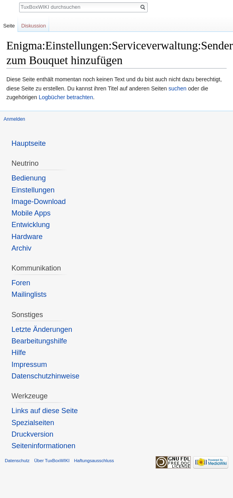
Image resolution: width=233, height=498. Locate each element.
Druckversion (32, 434)
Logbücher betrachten (66, 97)
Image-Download (39, 202)
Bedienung (29, 178)
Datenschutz (17, 460)
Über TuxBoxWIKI (51, 460)
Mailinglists (29, 294)
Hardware (27, 237)
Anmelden (14, 119)
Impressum (29, 365)
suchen (177, 88)
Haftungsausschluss (94, 460)
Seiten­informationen (43, 446)
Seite (9, 26)
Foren (21, 283)
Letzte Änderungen (42, 329)
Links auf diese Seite (45, 411)
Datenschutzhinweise (45, 376)
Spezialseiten (33, 423)
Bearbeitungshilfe (39, 341)
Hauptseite (29, 143)
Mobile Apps (31, 213)
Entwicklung (31, 225)
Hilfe (19, 353)
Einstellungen (33, 190)
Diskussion (33, 26)
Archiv (22, 248)
